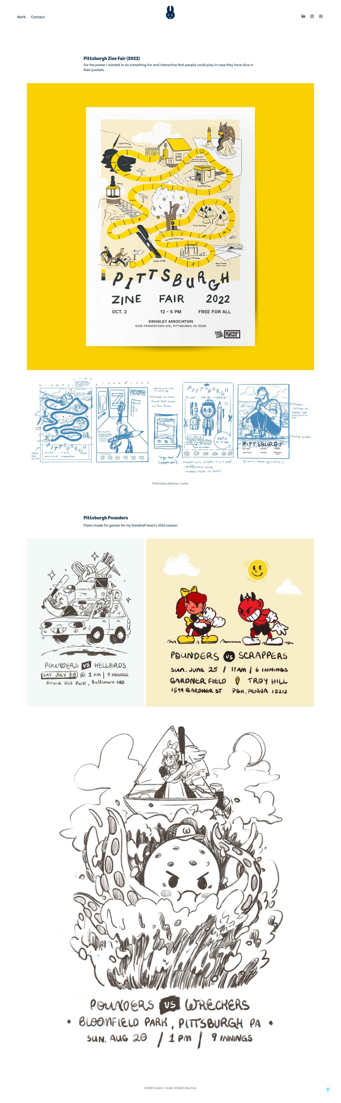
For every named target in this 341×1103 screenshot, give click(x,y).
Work (21, 17)
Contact (38, 17)
